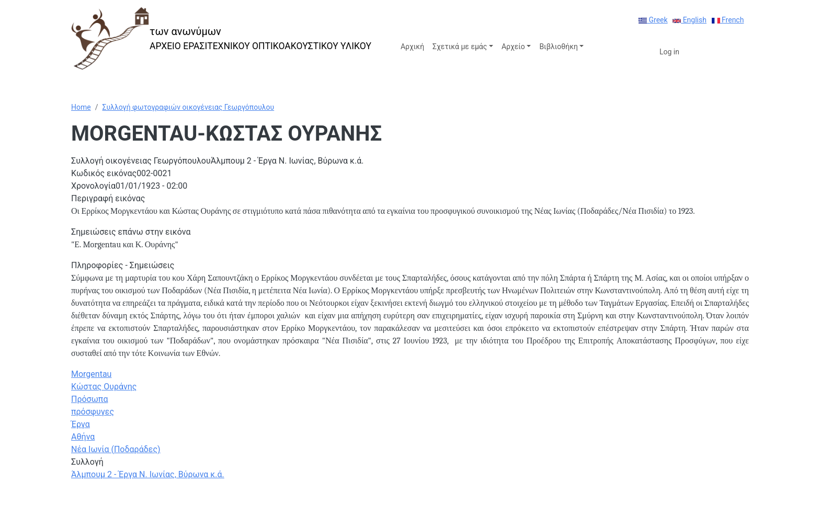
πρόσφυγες (92, 412)
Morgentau (91, 374)
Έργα (80, 424)
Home (81, 107)
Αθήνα (83, 437)
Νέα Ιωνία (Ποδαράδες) (116, 449)
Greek (653, 20)
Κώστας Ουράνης (103, 387)
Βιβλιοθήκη (558, 46)
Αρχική (412, 46)
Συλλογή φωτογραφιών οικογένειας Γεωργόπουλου (188, 107)
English (690, 20)
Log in (669, 52)
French (728, 20)
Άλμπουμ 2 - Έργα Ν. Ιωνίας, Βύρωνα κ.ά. (147, 474)
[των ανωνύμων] (221, 38)
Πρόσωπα (89, 399)
